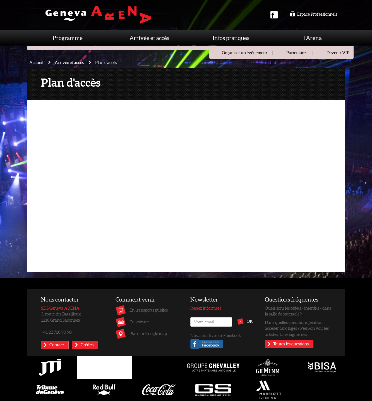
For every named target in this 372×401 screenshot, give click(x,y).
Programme (68, 37)
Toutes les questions (291, 343)
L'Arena (312, 37)
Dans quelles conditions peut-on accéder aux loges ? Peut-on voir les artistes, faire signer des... (297, 328)
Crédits (87, 344)
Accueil (36, 62)
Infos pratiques (231, 37)
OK (250, 321)
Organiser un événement (244, 52)
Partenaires (296, 52)
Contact (56, 344)
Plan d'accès (106, 62)
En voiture (139, 321)
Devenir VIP (338, 52)
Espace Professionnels (313, 13)
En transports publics (148, 309)
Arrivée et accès (149, 37)
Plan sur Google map (148, 333)
